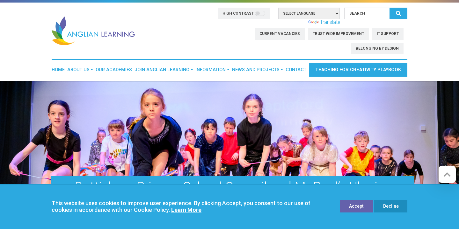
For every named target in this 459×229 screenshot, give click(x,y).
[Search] (367, 13)
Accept (356, 206)
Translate (324, 22)
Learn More (186, 209)
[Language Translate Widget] (309, 13)
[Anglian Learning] (93, 30)
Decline (391, 206)
